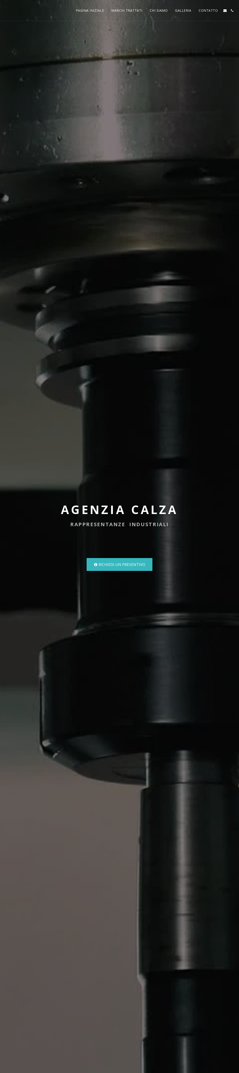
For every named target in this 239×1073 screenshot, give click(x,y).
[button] (225, 10)
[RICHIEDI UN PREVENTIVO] (119, 564)
